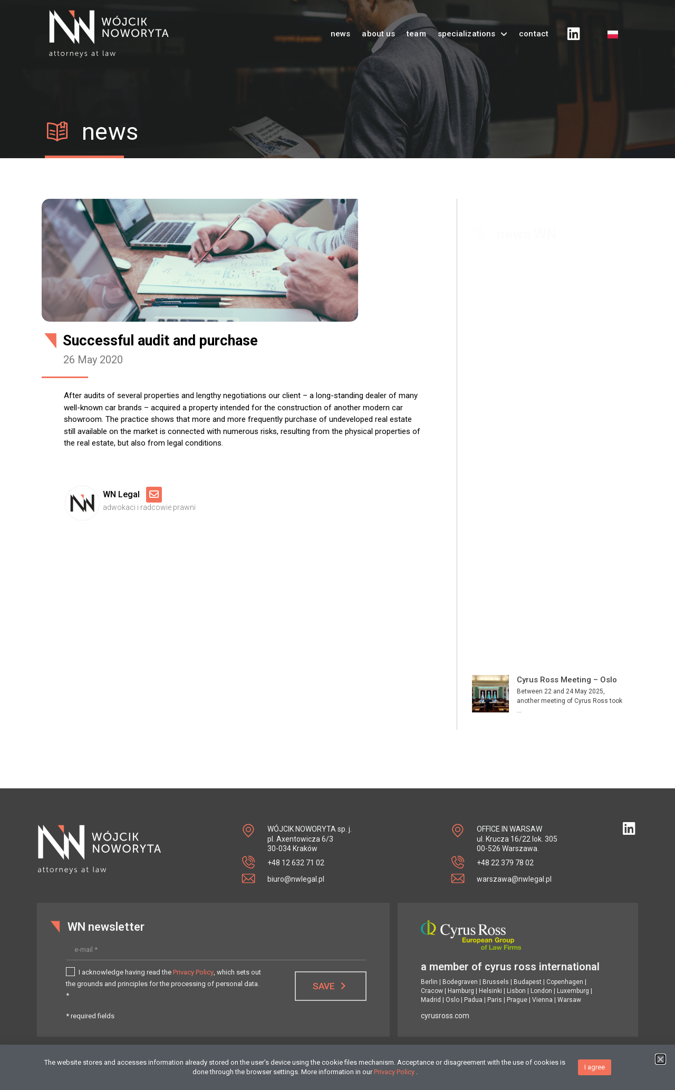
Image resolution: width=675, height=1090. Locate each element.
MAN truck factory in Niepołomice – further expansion (558, 719)
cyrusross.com (445, 1015)
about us (378, 24)
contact (533, 24)
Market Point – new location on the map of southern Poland (569, 580)
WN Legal (123, 494)
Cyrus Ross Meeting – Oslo (567, 399)
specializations (473, 24)
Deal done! (537, 460)
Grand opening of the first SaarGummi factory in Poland (565, 649)
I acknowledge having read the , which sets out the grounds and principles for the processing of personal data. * (163, 983)
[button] (660, 1062)
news (340, 24)
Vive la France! (544, 520)
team (416, 24)
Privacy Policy (193, 972)
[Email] (154, 495)
